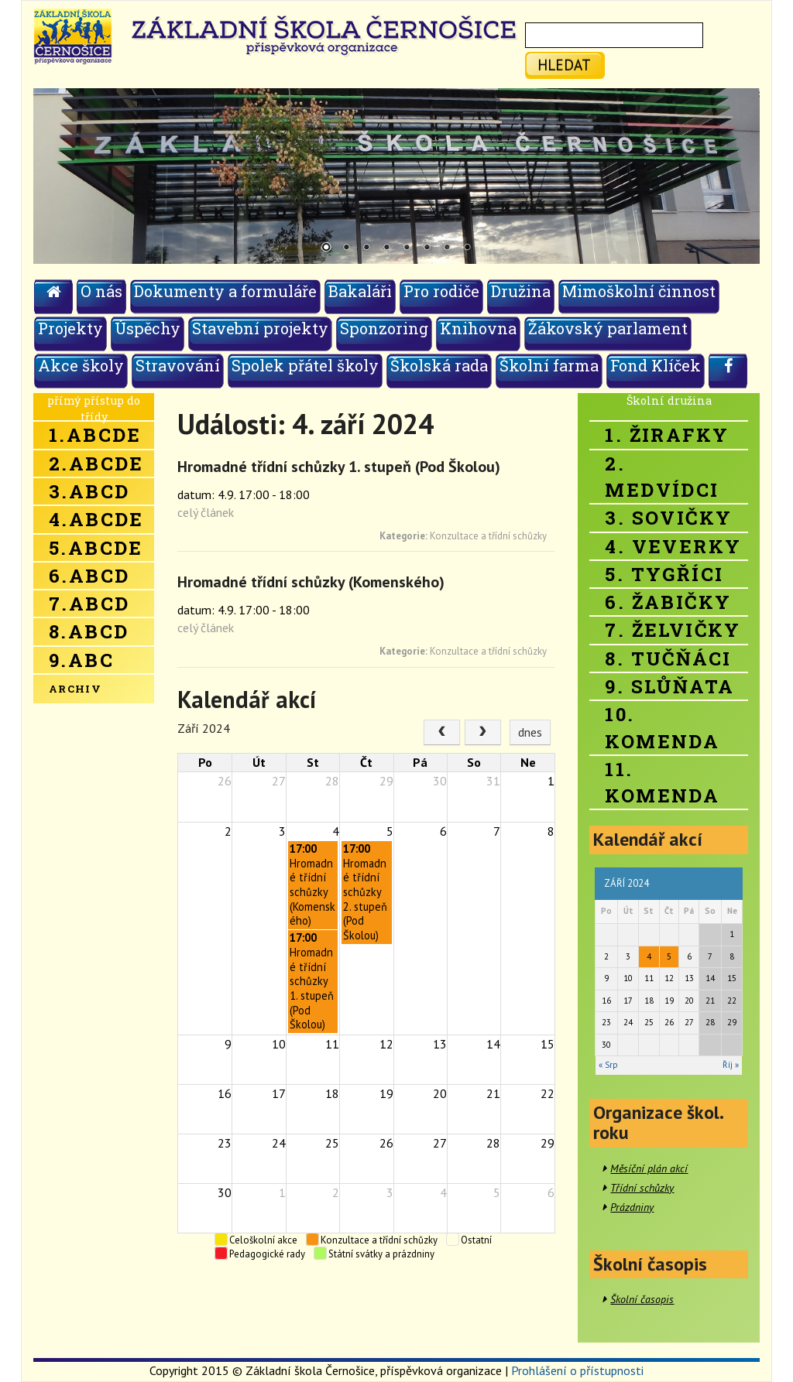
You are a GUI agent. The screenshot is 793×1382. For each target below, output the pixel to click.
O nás (101, 291)
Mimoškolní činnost (639, 291)
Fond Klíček (655, 365)
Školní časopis (642, 1299)
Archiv (75, 689)
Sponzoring (384, 328)
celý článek (205, 512)
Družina (521, 291)
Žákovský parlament (608, 328)
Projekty (70, 328)
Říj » (731, 1064)
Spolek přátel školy (305, 365)
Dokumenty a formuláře (225, 291)
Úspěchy (147, 328)
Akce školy (81, 365)
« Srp (608, 1064)
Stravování (178, 365)
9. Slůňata (669, 686)
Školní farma (549, 365)
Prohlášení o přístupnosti (577, 1370)
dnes (530, 732)
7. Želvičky (672, 629)
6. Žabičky (668, 602)
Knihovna (478, 328)
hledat (564, 64)
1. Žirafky (667, 434)
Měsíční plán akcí (649, 1168)
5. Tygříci (664, 574)
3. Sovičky (668, 517)
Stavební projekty (260, 328)
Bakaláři (360, 291)
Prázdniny (632, 1207)
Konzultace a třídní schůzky (488, 535)
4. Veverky (673, 546)
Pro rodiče (441, 291)
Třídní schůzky (642, 1188)
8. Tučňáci (668, 658)
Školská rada (439, 365)
